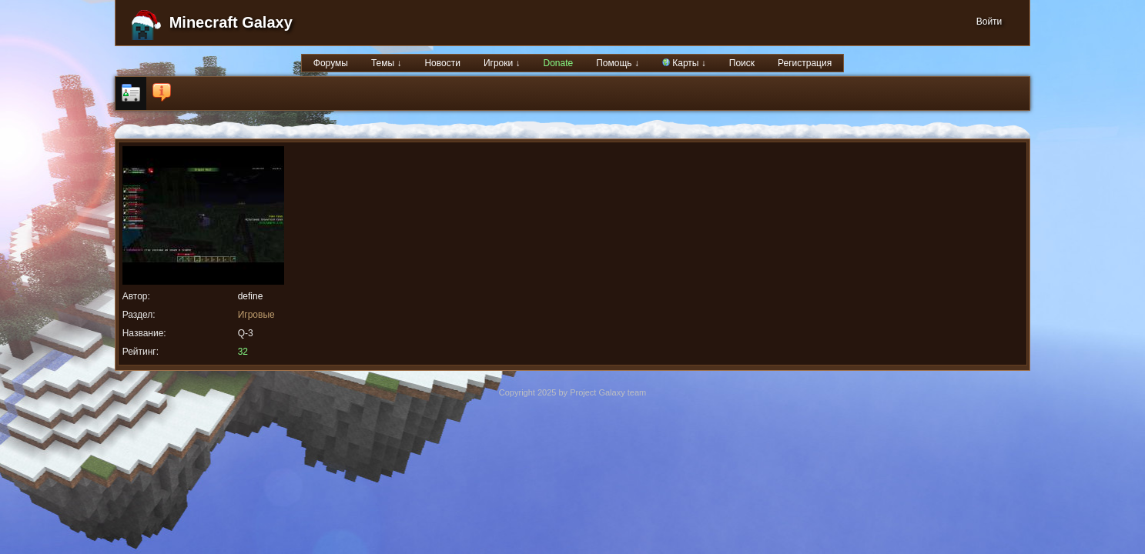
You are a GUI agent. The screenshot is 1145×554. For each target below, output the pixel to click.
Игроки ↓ (502, 63)
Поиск (742, 63)
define (250, 296)
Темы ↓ (386, 63)
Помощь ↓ (617, 63)
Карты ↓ (684, 63)
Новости (442, 63)
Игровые (256, 314)
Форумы (330, 63)
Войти (989, 21)
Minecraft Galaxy (231, 22)
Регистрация (805, 63)
